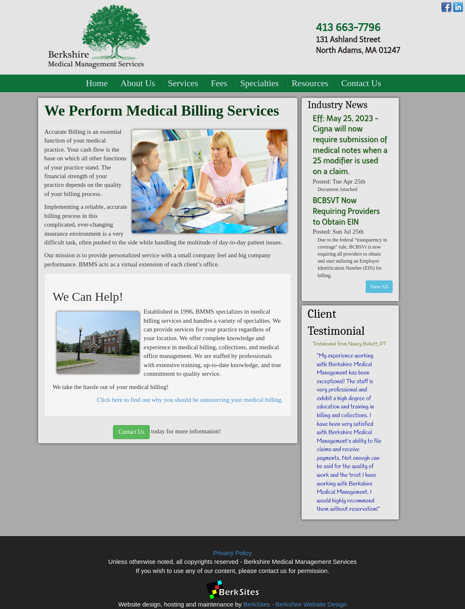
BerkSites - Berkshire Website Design (295, 604)
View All (379, 287)
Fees (219, 83)
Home (97, 83)
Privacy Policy (232, 552)
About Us (137, 83)
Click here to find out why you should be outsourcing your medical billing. (190, 399)
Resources (310, 83)
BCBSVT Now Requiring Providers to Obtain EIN (346, 211)
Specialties (259, 83)
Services (183, 83)
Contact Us (361, 83)
